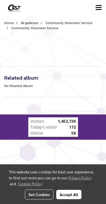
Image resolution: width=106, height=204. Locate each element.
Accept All (69, 194)
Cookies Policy (30, 183)
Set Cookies (39, 194)
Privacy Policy (80, 177)
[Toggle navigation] (98, 8)
